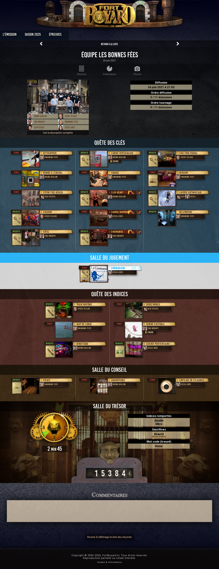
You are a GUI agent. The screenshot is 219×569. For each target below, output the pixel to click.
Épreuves (78, 35)
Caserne (47, 212)
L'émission (33, 35)
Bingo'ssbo (82, 344)
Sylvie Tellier (71, 116)
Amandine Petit (71, 121)
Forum (151, 35)
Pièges (46, 380)
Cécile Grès (70, 127)
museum (183, 172)
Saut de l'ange (84, 324)
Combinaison (118, 268)
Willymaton (185, 212)
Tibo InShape (39, 121)
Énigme (114, 161)
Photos (97, 35)
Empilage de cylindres (191, 380)
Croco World (153, 304)
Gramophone (118, 380)
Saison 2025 (56, 35)
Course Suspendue (121, 212)
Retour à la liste (109, 44)
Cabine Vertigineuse (122, 153)
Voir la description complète (58, 132)
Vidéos (115, 35)
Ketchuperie (50, 153)
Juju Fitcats (39, 127)
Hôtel (46, 231)
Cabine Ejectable (155, 324)
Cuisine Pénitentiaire (158, 344)
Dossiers (133, 35)
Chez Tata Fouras (188, 153)
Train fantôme (84, 304)
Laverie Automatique (190, 192)
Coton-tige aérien (53, 192)
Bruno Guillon (40, 116)
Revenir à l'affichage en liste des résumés (109, 537)
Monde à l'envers (52, 172)
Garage (115, 172)
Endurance (117, 231)
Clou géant (117, 192)
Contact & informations (109, 562)
